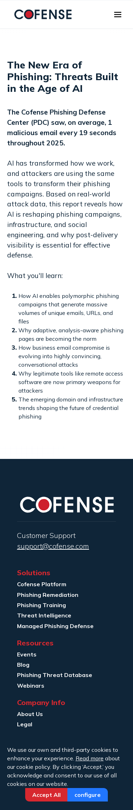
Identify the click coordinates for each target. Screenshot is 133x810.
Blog (23, 664)
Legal (24, 724)
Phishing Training (41, 605)
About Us (30, 713)
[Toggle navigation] (117, 14)
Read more (90, 758)
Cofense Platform (41, 584)
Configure (87, 794)
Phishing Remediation (47, 594)
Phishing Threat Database (54, 674)
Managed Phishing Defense (55, 625)
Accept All (46, 794)
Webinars (30, 685)
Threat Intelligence (44, 615)
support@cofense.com (53, 546)
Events (27, 654)
